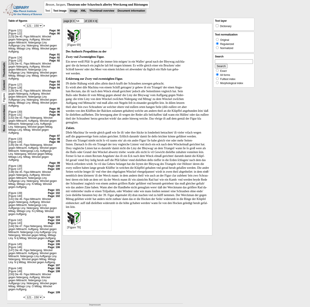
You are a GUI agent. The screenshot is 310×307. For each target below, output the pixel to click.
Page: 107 (54, 265)
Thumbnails (4, 69)
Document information (131, 10)
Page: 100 (54, 165)
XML (83, 10)
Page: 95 (54, 108)
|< (71, 21)
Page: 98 (54, 138)
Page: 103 (54, 217)
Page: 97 (54, 135)
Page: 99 (54, 162)
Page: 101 (54, 190)
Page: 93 (54, 81)
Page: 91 (54, 54)
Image (74, 10)
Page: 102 (54, 193)
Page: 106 (54, 244)
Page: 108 (54, 268)
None (4, 128)
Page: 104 (54, 220)
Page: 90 (54, 30)
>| (96, 21)
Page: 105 (54, 241)
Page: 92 (54, 57)
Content (4, 85)
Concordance (4, 113)
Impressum (95, 305)
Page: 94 (54, 84)
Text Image (60, 10)
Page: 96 (54, 111)
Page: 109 (54, 292)
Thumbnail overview (101, 10)
